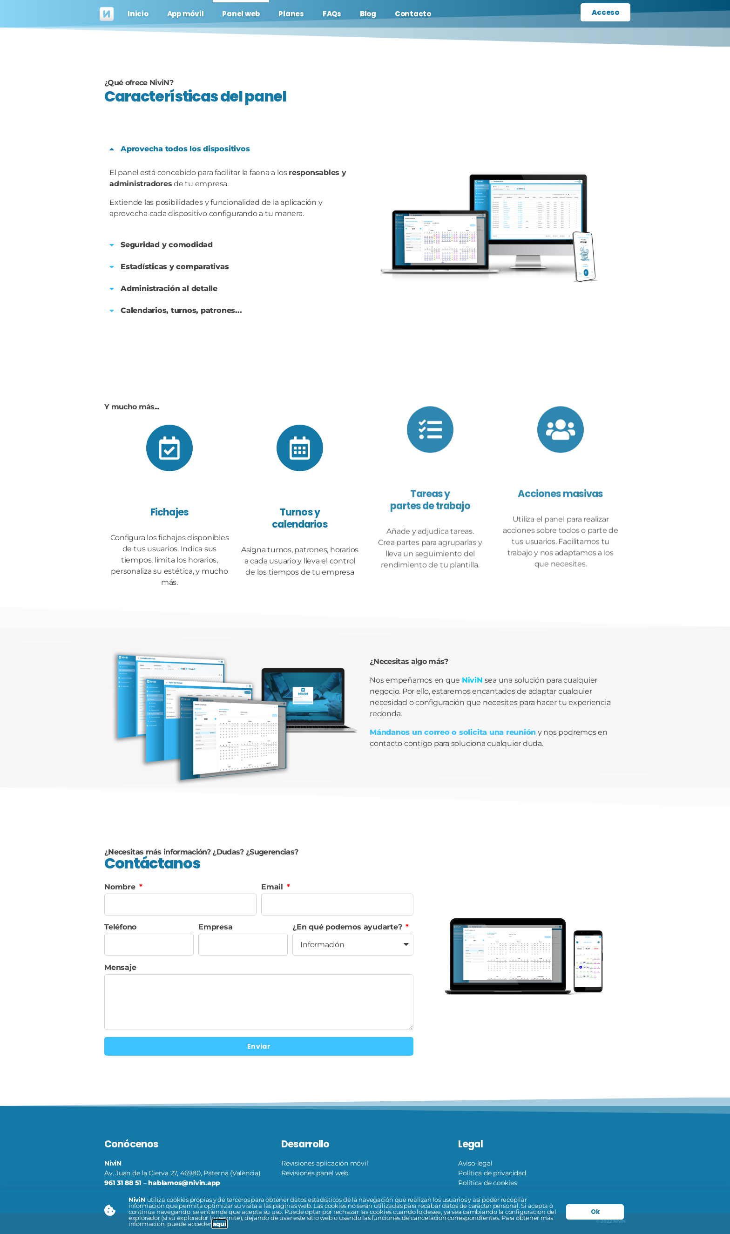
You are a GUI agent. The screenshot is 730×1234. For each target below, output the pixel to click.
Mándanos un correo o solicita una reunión (453, 732)
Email (273, 886)
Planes (291, 14)
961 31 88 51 (123, 1183)
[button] (232, 149)
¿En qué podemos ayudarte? (348, 926)
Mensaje (120, 967)
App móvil (185, 14)
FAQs (332, 14)
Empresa (215, 926)
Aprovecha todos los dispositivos (185, 148)
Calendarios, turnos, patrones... (181, 310)
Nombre (120, 886)
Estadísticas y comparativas (175, 266)
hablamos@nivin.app (184, 1183)
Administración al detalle (169, 288)
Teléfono (120, 926)
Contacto (413, 14)
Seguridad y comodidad (167, 244)
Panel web (241, 14)
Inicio (138, 14)
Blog (368, 14)
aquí (219, 1223)
